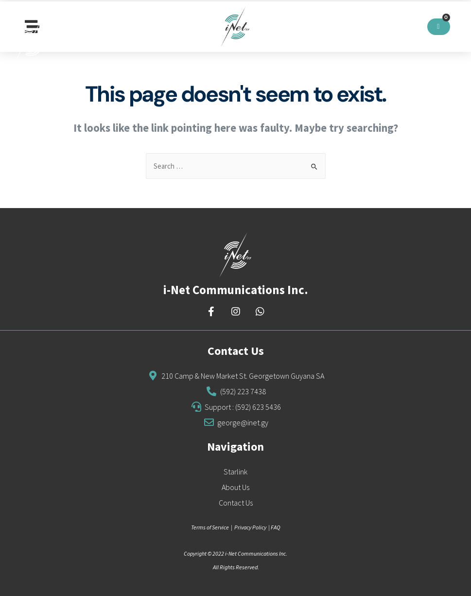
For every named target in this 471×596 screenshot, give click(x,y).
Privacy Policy (250, 527)
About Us (235, 487)
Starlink (235, 471)
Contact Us (236, 503)
